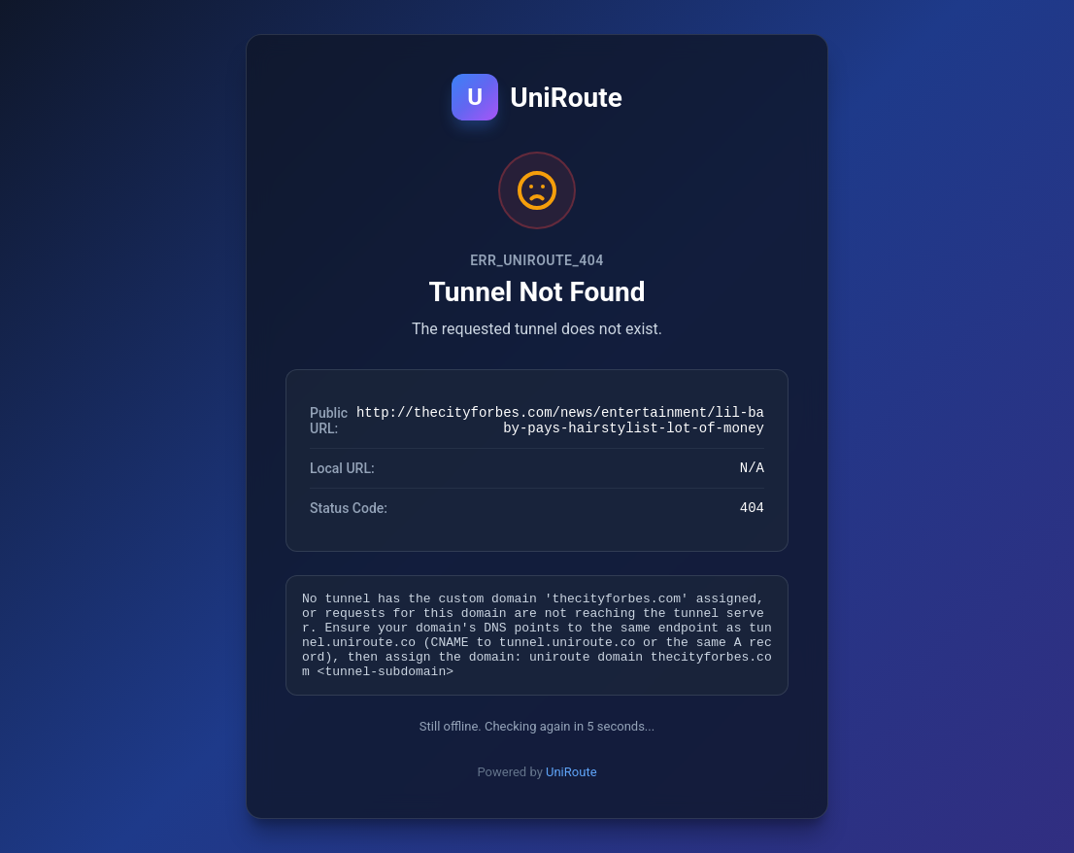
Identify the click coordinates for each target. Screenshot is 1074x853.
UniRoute (571, 786)
